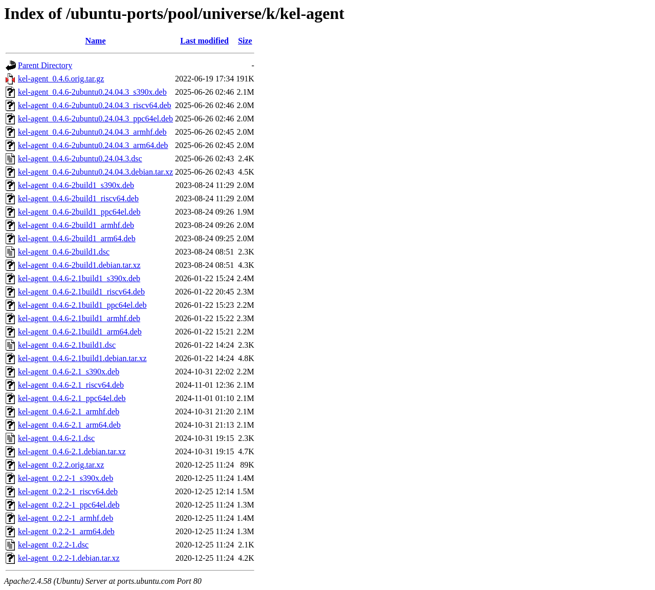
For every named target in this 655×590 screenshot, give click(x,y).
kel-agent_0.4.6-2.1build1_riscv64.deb (81, 291)
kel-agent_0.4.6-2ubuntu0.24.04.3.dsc (80, 158)
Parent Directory (45, 65)
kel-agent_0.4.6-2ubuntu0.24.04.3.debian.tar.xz (95, 171)
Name (95, 40)
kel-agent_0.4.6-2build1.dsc (64, 251)
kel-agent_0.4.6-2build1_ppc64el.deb (79, 211)
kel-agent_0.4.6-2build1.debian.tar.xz (79, 265)
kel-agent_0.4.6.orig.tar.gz (61, 78)
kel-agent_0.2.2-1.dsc (53, 544)
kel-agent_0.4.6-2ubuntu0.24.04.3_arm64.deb (93, 145)
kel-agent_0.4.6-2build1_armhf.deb (76, 225)
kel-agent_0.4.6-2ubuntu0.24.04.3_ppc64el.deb (95, 118)
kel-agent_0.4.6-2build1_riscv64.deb (78, 198)
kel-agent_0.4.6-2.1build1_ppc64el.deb (82, 305)
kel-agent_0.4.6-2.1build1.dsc (67, 345)
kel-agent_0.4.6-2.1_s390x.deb (68, 371)
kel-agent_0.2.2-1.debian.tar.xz (69, 558)
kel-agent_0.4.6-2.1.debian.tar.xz (72, 451)
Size (245, 40)
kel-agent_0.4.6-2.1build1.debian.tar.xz (82, 358)
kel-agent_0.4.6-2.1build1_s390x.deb (79, 278)
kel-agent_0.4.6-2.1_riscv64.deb (71, 385)
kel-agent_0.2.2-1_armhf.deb (65, 518)
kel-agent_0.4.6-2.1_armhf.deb (68, 411)
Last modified (204, 40)
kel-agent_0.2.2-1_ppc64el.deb (69, 504)
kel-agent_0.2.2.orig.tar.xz (61, 464)
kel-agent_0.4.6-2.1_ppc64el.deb (72, 398)
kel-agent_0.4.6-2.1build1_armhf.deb (79, 318)
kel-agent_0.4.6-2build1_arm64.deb (77, 238)
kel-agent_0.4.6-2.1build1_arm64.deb (80, 331)
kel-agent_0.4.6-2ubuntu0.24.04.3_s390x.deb (92, 92)
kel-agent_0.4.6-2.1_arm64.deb (69, 424)
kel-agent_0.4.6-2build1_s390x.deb (76, 185)
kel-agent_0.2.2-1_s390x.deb (65, 478)
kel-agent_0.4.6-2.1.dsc (56, 438)
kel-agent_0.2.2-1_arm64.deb (66, 531)
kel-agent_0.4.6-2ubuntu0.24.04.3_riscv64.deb (94, 105)
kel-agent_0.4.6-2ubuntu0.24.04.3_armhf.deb (92, 132)
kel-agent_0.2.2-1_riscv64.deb (68, 491)
